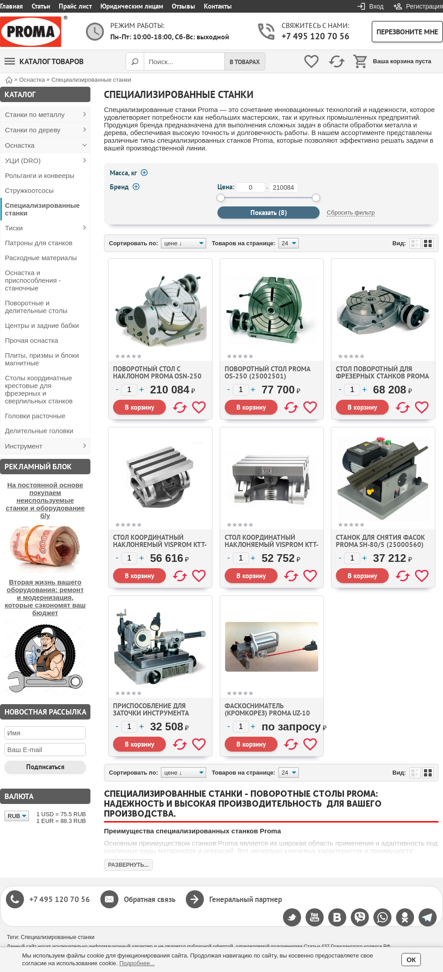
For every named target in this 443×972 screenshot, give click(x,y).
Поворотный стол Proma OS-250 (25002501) (267, 372)
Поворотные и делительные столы (36, 306)
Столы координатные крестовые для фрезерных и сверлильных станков (39, 389)
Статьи (41, 6)
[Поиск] (135, 61)
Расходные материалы (41, 258)
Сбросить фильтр (351, 212)
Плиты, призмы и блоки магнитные (42, 359)
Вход (376, 6)
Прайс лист (75, 6)
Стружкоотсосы (29, 190)
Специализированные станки (42, 209)
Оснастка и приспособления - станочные (33, 280)
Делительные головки (39, 431)
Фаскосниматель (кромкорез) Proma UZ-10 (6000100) (267, 712)
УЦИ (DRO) (23, 160)
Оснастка (19, 145)
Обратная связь (149, 899)
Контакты (218, 6)
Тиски (14, 228)
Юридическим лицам (131, 6)
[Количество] (129, 390)
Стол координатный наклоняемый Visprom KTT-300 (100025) (271, 544)
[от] (250, 187)
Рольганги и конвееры (39, 175)
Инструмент (23, 446)
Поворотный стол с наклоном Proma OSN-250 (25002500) (157, 376)
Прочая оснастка (31, 340)
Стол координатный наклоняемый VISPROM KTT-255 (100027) (160, 544)
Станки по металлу (35, 114)
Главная (11, 6)
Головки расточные (35, 416)
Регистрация (424, 6)
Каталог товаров (44, 61)
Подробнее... (137, 963)
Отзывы (183, 6)
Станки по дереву (33, 130)
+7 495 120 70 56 (315, 36)
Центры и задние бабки (42, 325)
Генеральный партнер (245, 899)
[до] (283, 187)
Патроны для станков (38, 243)
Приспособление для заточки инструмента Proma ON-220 (151, 712)
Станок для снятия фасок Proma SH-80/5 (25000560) (380, 541)
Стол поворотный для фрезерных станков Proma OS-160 (382, 376)
